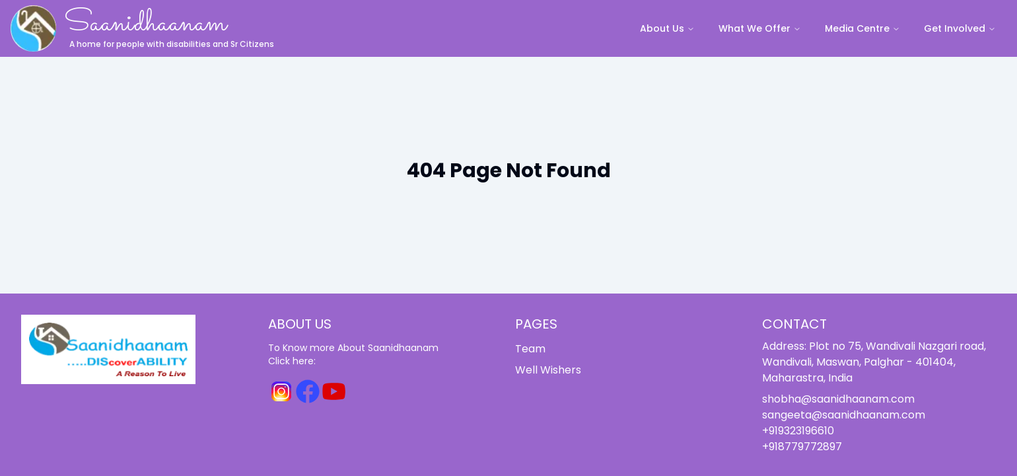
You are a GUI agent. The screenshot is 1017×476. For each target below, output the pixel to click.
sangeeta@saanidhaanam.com (843, 414)
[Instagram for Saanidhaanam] (281, 391)
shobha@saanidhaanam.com (838, 399)
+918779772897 (802, 446)
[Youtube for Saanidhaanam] (334, 391)
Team (530, 348)
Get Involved (960, 28)
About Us (667, 28)
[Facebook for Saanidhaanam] (308, 391)
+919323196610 (798, 430)
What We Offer (760, 28)
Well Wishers (548, 369)
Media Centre (862, 28)
